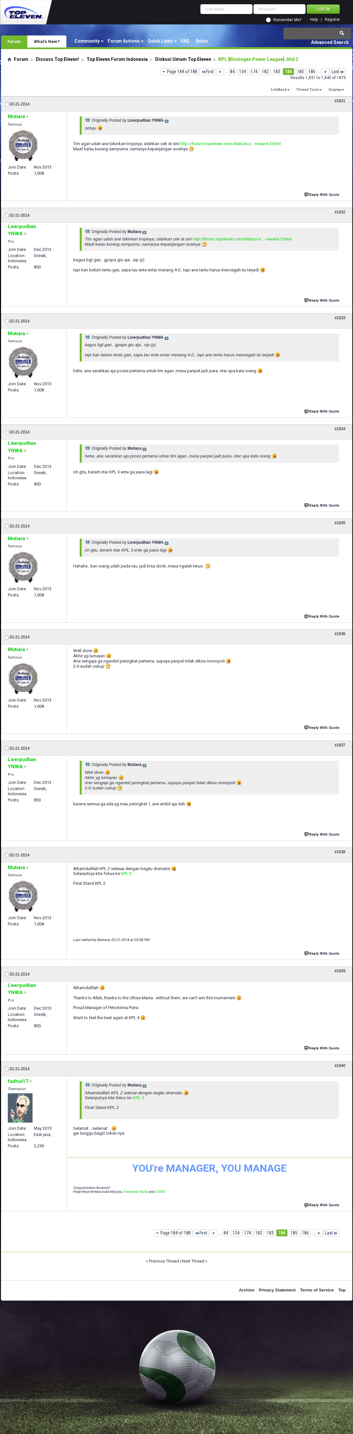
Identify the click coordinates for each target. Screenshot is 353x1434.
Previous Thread (164, 1261)
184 (288, 71)
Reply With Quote (322, 194)
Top (342, 1290)
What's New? (47, 41)
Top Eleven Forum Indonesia (117, 59)
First (207, 71)
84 (232, 71)
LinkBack (279, 90)
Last (338, 71)
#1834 (339, 429)
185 (300, 71)
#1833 (339, 318)
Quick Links (160, 41)
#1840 (339, 1065)
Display (335, 90)
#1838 (339, 852)
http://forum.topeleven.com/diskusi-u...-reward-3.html (230, 143)
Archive (247, 1290)
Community (87, 41)
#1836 (339, 634)
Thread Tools (307, 90)
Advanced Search (330, 42)
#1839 (339, 971)
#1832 (339, 212)
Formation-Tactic (135, 1192)
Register (332, 19)
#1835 (339, 523)
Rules (202, 41)
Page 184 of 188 (182, 71)
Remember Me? (287, 20)
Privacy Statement (277, 1290)
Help (314, 19)
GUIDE (160, 1192)
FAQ (185, 41)
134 (242, 71)
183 (276, 71)
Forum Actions (124, 41)
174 (254, 71)
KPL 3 (126, 873)
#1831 (339, 101)
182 (265, 71)
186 (311, 71)
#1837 (339, 745)
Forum (14, 41)
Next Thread (193, 1261)
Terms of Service (317, 1290)
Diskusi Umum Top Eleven (183, 59)
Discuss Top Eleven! (57, 59)
